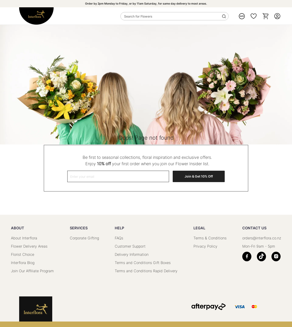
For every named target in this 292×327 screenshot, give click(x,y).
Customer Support (130, 246)
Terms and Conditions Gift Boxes (143, 262)
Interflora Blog (22, 262)
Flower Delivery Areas (29, 246)
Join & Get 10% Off (199, 176)
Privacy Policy (205, 246)
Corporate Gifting (84, 238)
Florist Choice (22, 254)
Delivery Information (132, 254)
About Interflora (24, 238)
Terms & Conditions (210, 238)
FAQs (119, 238)
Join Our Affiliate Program (32, 271)
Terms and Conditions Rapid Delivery (146, 271)
